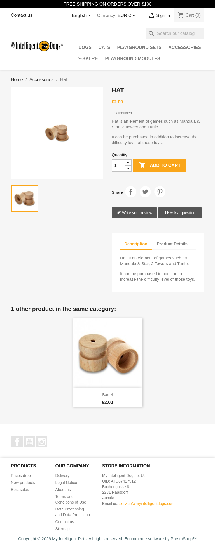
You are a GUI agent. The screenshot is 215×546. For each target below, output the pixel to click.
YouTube (29, 441)
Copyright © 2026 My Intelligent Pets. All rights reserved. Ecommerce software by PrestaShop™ (107, 538)
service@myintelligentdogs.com (146, 503)
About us (63, 489)
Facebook (17, 441)
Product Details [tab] (172, 243)
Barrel (107, 395)
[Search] (175, 33)
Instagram (41, 441)
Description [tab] (136, 243)
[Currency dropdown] (127, 16)
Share (130, 191)
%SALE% (88, 58)
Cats (104, 47)
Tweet (145, 191)
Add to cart (160, 165)
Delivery (62, 475)
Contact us (21, 15)
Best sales (20, 489)
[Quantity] (118, 165)
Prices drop (21, 475)
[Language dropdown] (82, 16)
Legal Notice (66, 482)
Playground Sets (139, 47)
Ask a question (179, 213)
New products (23, 482)
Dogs (85, 47)
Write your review (134, 213)
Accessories (184, 47)
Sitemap (62, 528)
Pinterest (159, 191)
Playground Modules (132, 58)
